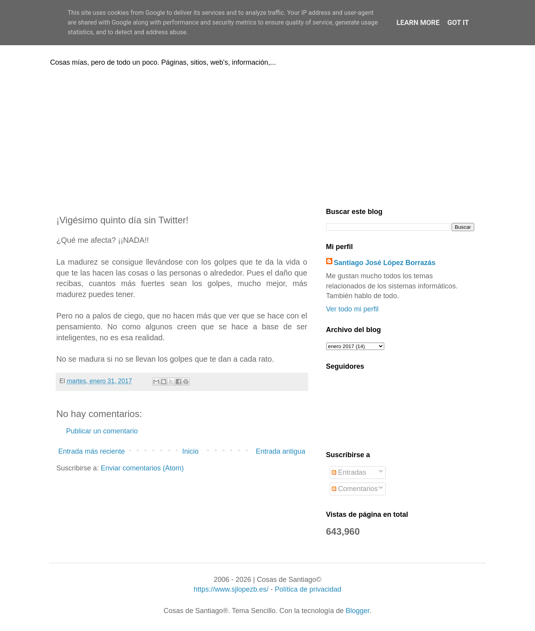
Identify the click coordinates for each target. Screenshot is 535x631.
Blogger (357, 611)
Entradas (349, 472)
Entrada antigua (280, 451)
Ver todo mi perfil (352, 309)
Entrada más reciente (91, 451)
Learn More (418, 22)
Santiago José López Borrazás (385, 263)
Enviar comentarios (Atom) (142, 468)
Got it (458, 22)
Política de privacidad (308, 589)
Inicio (190, 451)
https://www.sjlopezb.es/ (231, 589)
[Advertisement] (267, 135)
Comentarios (355, 489)
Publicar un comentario (102, 431)
